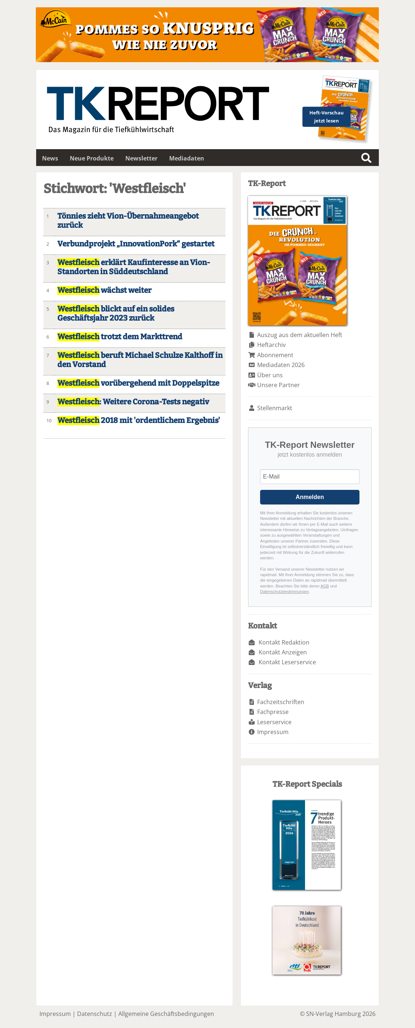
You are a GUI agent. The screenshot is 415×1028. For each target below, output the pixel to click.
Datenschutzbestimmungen (284, 591)
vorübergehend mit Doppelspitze (138, 383)
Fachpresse (273, 712)
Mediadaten (186, 158)
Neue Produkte (92, 158)
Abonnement (275, 355)
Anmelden (310, 497)
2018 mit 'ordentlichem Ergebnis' (138, 420)
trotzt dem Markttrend (119, 336)
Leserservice (274, 722)
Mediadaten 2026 (281, 365)
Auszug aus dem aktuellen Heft (299, 335)
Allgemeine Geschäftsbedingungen (166, 1014)
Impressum (273, 732)
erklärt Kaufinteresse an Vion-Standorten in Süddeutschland (133, 267)
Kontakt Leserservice (287, 662)
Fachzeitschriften (280, 702)
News (50, 158)
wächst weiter (104, 290)
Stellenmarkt (274, 408)
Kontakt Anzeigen (283, 652)
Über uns (270, 375)
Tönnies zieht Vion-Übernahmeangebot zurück (128, 221)
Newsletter (141, 158)
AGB (324, 586)
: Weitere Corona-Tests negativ (133, 402)
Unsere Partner (278, 385)
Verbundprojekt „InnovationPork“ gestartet (135, 244)
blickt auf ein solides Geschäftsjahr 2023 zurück (115, 314)
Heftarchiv (271, 345)
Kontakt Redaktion (284, 642)
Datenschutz (94, 1014)
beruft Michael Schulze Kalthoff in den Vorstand (139, 360)
